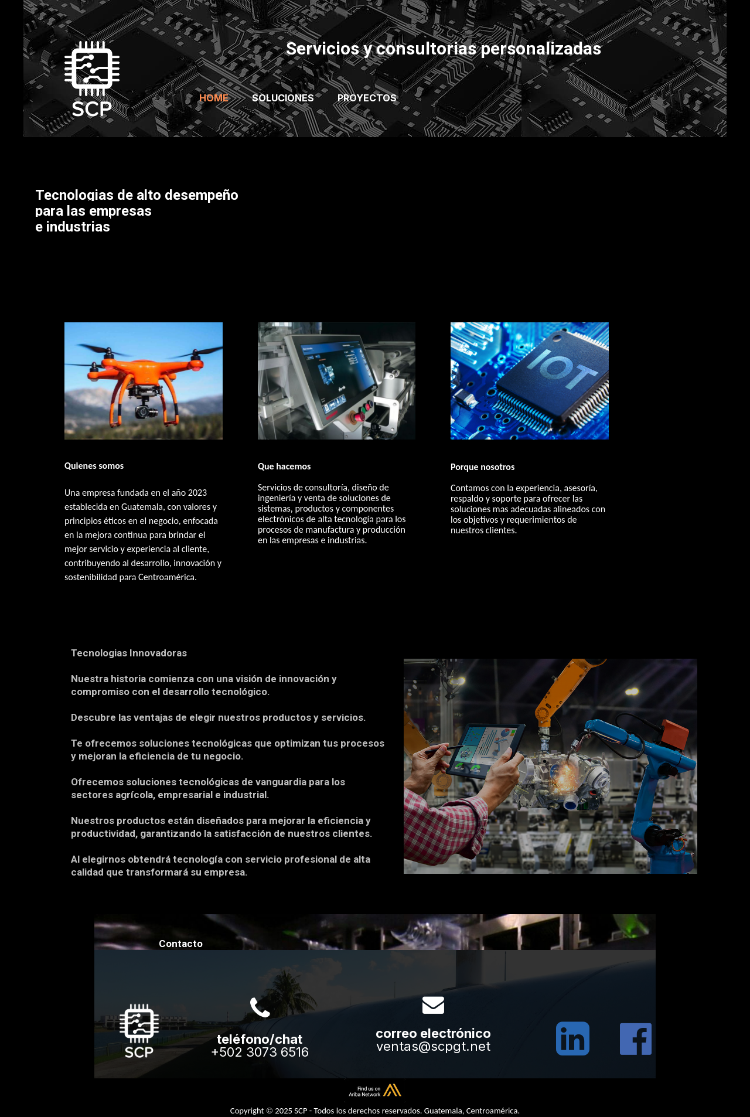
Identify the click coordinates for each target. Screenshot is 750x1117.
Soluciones (283, 98)
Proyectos (367, 98)
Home (214, 98)
